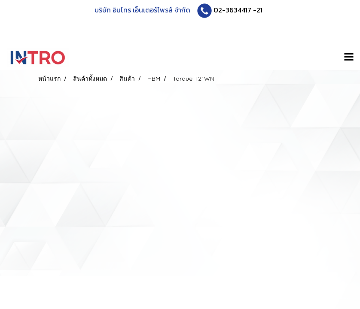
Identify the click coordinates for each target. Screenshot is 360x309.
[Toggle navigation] (348, 57)
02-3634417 (232, 10)
